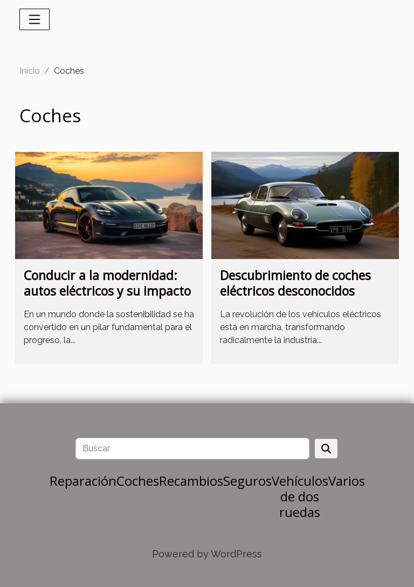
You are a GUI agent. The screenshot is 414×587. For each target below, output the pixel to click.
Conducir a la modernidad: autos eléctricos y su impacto (107, 283)
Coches (137, 481)
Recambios (191, 481)
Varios (346, 481)
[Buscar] (192, 448)
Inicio (29, 71)
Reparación (83, 481)
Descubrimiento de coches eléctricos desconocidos (295, 283)
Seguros (247, 481)
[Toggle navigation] (34, 19)
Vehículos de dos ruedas (300, 496)
